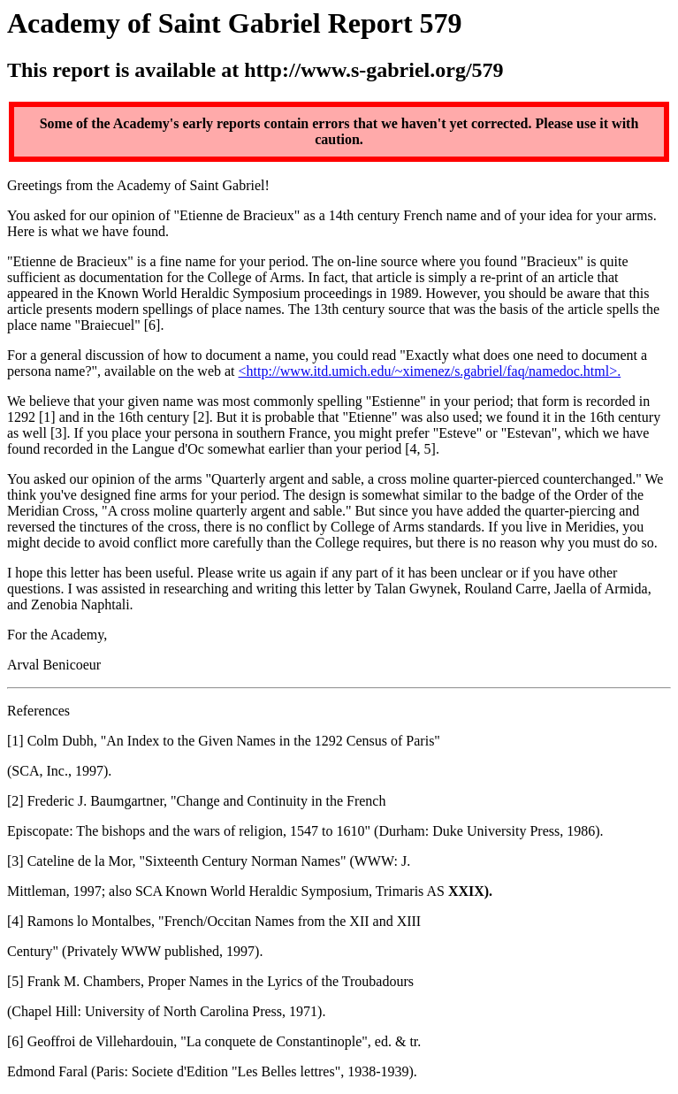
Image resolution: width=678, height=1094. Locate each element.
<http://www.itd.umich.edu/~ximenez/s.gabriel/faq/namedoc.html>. (430, 371)
